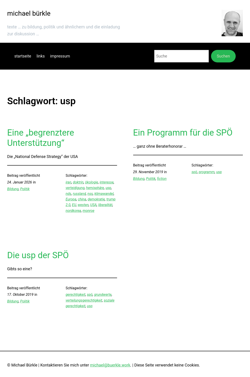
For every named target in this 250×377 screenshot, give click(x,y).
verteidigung (75, 188)
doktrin (78, 182)
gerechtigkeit (75, 294)
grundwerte (103, 294)
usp (108, 188)
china (82, 199)
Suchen (223, 56)
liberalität (105, 205)
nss (90, 194)
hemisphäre (95, 188)
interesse (106, 182)
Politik (25, 189)
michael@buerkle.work (110, 365)
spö (194, 172)
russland (79, 194)
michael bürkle (28, 13)
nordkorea (73, 211)
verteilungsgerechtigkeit (84, 300)
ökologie (91, 182)
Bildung (13, 189)
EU (74, 205)
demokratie (96, 199)
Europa (71, 199)
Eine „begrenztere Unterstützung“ (40, 138)
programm (207, 172)
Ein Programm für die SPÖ (183, 133)
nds (68, 194)
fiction (162, 179)
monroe (88, 211)
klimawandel (104, 194)
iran (68, 182)
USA (93, 205)
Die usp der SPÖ (38, 255)
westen (83, 205)
